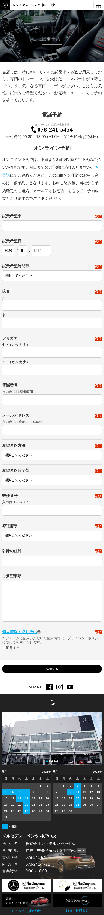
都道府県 (52, 528)
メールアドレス (52, 417)
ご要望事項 (11, 578)
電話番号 (52, 387)
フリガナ (52, 340)
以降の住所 (52, 553)
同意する (13, 650)
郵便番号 (52, 498)
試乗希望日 (52, 243)
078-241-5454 (55, 130)
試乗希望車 (52, 218)
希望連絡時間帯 (52, 473)
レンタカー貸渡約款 (26, 911)
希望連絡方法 (52, 448)
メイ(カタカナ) (15, 364)
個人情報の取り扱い (21, 634)
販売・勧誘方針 (77, 911)
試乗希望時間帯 (52, 268)
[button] (47, 761)
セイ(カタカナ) (15, 346)
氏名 (52, 293)
